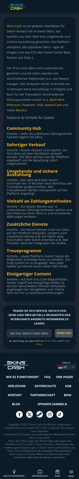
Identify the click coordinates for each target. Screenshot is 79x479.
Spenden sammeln (52, 404)
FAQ (47, 377)
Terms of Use (51, 340)
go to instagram (49, 414)
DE (63, 367)
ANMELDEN (64, 333)
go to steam (39, 414)
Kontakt (15, 395)
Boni (57, 473)
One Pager (64, 377)
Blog (16, 404)
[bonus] (29, 333)
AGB (68, 386)
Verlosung (17, 386)
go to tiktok (59, 414)
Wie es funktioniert (14, 473)
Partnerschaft (40, 473)
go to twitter (29, 414)
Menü (71, 473)
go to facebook (19, 414)
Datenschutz (45, 386)
